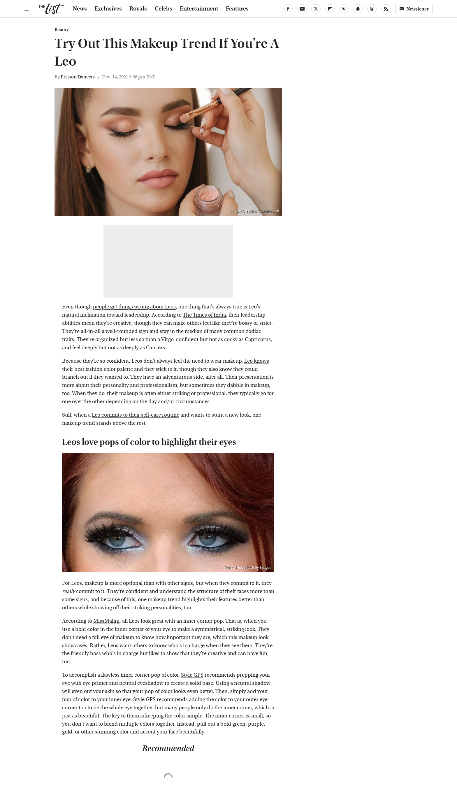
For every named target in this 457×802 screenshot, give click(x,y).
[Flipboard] (330, 8)
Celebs (163, 8)
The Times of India (204, 315)
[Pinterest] (344, 8)
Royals (138, 8)
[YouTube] (302, 8)
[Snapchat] (358, 8)
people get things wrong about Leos (134, 307)
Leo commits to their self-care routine (135, 415)
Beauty (62, 29)
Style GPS (192, 675)
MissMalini (106, 621)
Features (237, 8)
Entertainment (199, 8)
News (80, 8)
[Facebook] (288, 8)
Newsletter (414, 9)
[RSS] (386, 8)
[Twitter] (316, 8)
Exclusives (108, 8)
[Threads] (372, 8)
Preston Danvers (78, 77)
